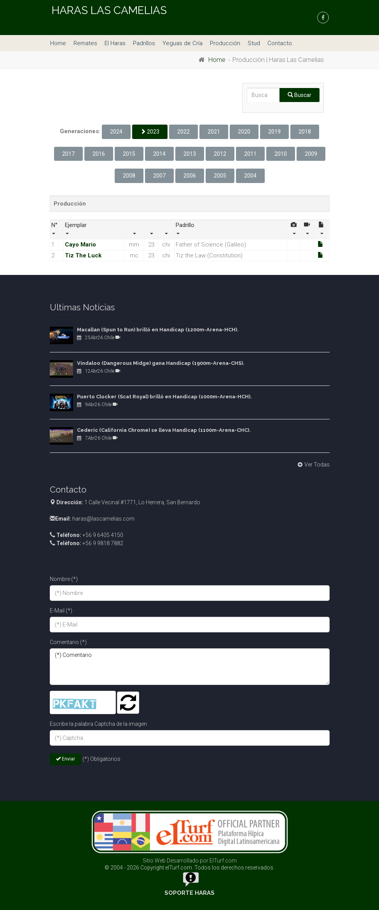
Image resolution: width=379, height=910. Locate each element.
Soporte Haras (189, 892)
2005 (220, 175)
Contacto (279, 43)
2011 (250, 154)
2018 (305, 131)
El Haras (115, 43)
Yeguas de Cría (182, 43)
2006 (189, 175)
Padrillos (144, 43)
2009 (311, 154)
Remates (85, 43)
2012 (220, 154)
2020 (244, 131)
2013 (189, 154)
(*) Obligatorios (101, 759)
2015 (129, 154)
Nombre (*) (64, 579)
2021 (214, 131)
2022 (183, 131)
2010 (280, 154)
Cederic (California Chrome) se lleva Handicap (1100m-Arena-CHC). (164, 430)
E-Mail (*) (61, 610)
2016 (99, 154)
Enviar (65, 759)
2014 (159, 154)
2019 (274, 131)
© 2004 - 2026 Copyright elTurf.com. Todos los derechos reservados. (189, 867)
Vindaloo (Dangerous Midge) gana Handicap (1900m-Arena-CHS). (161, 363)
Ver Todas (313, 464)
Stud (254, 43)
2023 (149, 131)
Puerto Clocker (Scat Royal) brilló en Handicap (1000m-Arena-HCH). (164, 397)
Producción (225, 43)
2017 (68, 154)
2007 (159, 175)
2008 (129, 175)
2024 (116, 131)
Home (58, 43)
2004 (250, 175)
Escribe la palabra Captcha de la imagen (98, 724)
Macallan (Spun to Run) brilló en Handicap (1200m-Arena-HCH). (158, 330)
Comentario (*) (68, 642)
